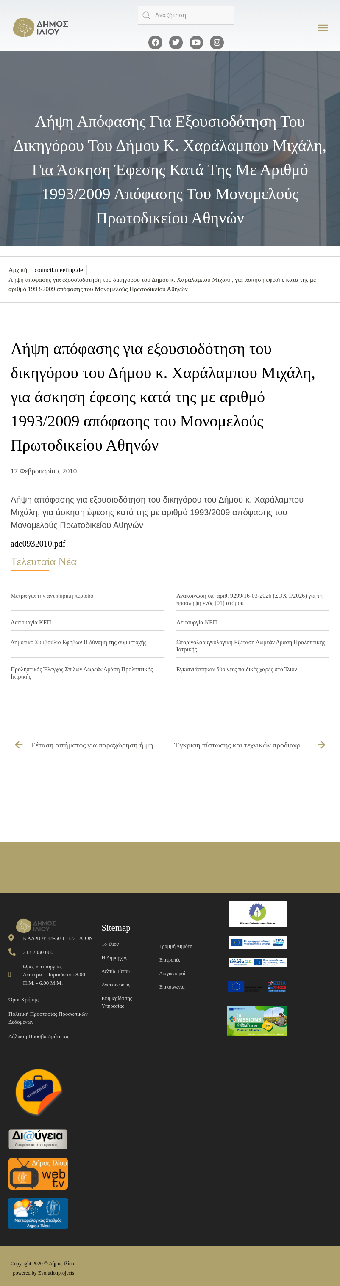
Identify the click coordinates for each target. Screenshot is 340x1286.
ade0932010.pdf (38, 543)
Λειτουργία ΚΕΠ (31, 622)
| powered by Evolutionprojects (42, 1273)
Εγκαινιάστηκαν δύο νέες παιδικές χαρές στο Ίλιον (236, 669)
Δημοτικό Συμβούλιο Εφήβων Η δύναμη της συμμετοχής (78, 642)
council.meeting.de (58, 270)
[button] (323, 27)
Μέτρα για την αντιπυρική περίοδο (52, 596)
